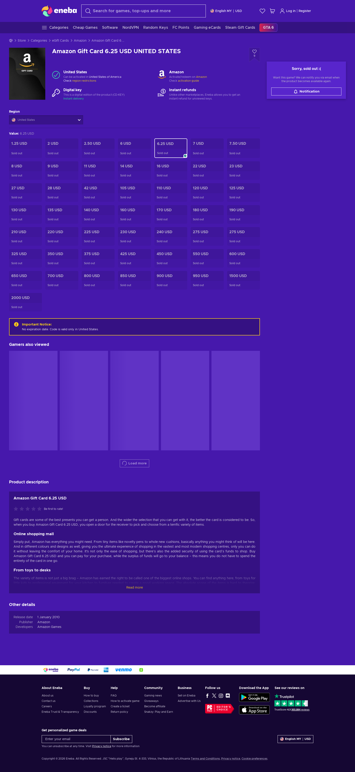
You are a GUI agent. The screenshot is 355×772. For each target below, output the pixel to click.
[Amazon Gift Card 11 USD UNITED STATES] (98, 170)
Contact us (48, 701)
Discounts (90, 711)
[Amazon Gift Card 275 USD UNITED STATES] (207, 236)
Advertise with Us (189, 701)
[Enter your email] (76, 739)
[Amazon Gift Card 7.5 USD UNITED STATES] (243, 148)
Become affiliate (154, 706)
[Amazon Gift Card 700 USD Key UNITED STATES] (61, 280)
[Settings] (226, 11)
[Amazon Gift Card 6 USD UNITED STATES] (134, 148)
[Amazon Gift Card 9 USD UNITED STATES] (61, 170)
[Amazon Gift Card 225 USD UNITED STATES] (98, 236)
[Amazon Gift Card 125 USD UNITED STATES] (243, 192)
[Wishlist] (262, 11)
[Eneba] (59, 10)
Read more (134, 587)
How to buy (91, 695)
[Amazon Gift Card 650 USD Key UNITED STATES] (25, 280)
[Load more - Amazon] (162, 74)
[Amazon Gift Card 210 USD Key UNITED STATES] (25, 236)
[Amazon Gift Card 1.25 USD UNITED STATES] (25, 148)
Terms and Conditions (205, 758)
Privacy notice (101, 746)
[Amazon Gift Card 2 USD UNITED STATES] (61, 148)
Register (305, 11)
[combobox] (143, 11)
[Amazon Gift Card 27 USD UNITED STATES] (25, 192)
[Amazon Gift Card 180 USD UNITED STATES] (207, 214)
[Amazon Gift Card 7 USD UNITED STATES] (207, 148)
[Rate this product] (29, 509)
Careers (47, 706)
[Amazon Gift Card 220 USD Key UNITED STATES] (61, 236)
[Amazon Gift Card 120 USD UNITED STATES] (207, 192)
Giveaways (151, 701)
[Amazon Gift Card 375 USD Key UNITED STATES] (98, 258)
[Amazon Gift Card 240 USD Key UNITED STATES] (170, 236)
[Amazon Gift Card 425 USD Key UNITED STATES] (134, 258)
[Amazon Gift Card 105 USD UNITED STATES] (134, 192)
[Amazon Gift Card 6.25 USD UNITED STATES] (171, 148)
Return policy (119, 711)
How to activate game (125, 701)
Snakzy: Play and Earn (158, 711)
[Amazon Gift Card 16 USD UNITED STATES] (170, 170)
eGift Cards (60, 40)
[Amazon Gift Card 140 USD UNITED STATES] (98, 214)
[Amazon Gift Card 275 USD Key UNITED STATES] (243, 236)
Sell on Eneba (186, 695)
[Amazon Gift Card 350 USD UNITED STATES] (61, 258)
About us (47, 695)
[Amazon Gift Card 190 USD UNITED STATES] (243, 214)
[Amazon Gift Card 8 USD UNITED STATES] (25, 170)
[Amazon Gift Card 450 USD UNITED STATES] (170, 258)
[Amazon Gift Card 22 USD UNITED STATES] (207, 170)
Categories (39, 40)
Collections (91, 701)
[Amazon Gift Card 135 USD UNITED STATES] (61, 214)
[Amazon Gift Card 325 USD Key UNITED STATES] (25, 258)
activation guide (188, 80)
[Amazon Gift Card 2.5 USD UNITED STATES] (98, 148)
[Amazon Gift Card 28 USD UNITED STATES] (61, 192)
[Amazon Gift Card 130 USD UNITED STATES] (25, 214)
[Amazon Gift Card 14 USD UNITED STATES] (134, 170)
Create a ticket (120, 706)
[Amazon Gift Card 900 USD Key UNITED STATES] (170, 280)
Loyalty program (95, 706)
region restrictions (84, 80)
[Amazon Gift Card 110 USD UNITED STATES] (170, 192)
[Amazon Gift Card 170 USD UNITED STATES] (170, 214)
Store (22, 40)
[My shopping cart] (272, 11)
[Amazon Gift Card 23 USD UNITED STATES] (243, 170)
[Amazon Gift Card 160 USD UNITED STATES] (134, 214)
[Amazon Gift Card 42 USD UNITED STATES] (98, 192)
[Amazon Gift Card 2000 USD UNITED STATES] (25, 302)
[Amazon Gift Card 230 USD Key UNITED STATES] (134, 236)
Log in (287, 11)
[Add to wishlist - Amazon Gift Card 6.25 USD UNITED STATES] (254, 55)
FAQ (114, 695)
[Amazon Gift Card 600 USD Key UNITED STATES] (243, 258)
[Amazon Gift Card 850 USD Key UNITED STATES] (134, 280)
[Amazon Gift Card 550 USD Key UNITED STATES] (207, 258)
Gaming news (153, 695)
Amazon (80, 40)
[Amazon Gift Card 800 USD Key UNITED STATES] (98, 280)
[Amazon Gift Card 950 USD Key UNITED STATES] (207, 280)
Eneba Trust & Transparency (60, 711)
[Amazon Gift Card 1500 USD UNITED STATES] (243, 280)
